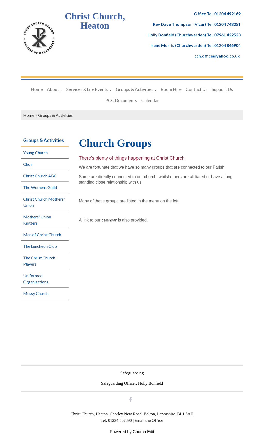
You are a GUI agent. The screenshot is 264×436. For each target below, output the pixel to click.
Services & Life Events (87, 89)
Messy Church (35, 293)
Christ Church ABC (40, 175)
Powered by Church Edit (132, 432)
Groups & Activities (134, 89)
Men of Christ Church (42, 234)
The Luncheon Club (40, 246)
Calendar (150, 100)
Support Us (222, 89)
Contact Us (197, 89)
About (53, 89)
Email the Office (149, 420)
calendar (109, 219)
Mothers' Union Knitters (37, 219)
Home (37, 89)
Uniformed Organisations (35, 278)
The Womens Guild (40, 187)
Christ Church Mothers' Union (44, 202)
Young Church (35, 152)
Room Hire (171, 89)
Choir (28, 164)
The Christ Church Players (39, 260)
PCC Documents (121, 100)
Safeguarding (132, 372)
